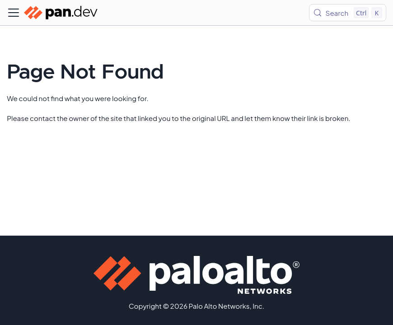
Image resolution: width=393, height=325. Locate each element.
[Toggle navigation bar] (13, 12)
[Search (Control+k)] (347, 12)
